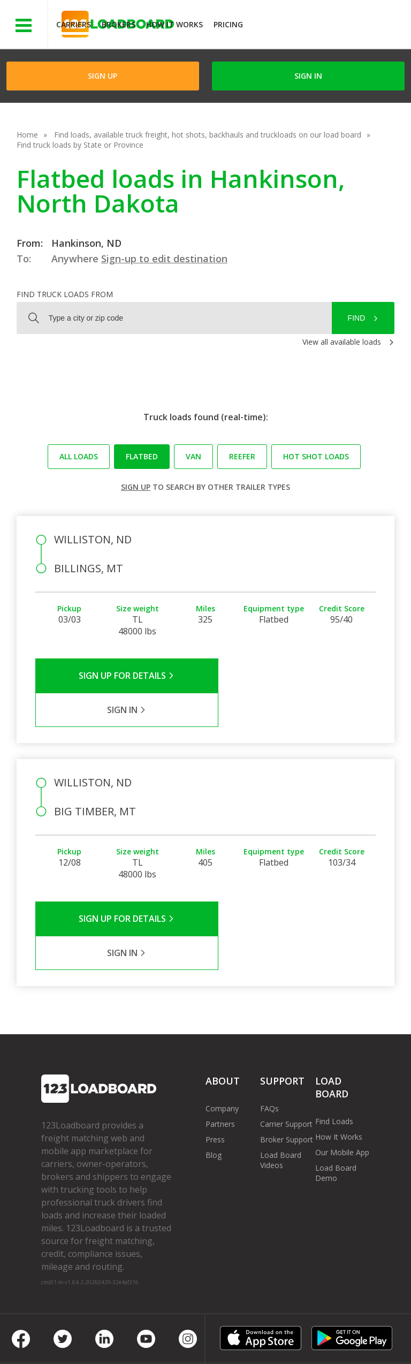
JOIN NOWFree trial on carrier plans (328, 26)
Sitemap (121, 1342)
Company (222, 1040)
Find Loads (334, 1053)
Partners (220, 1055)
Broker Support (286, 1071)
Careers (305, 1332)
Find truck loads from (65, 294)
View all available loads (341, 342)
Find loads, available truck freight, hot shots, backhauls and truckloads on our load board (207, 135)
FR (159, 1342)
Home (27, 135)
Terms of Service (70, 1332)
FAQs (269, 1040)
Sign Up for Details (121, 675)
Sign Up (102, 76)
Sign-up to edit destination (164, 258)
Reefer (242, 456)
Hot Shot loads (316, 456)
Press (215, 1071)
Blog (214, 1086)
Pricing (228, 24)
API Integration (212, 1332)
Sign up (135, 487)
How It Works (174, 24)
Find (357, 318)
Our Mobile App (342, 1084)
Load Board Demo (335, 1104)
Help (264, 1332)
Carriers (73, 24)
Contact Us (68, 1342)
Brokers (118, 24)
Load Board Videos (280, 1091)
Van (193, 456)
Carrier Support (286, 1055)
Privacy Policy (142, 1332)
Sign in (308, 76)
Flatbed (142, 456)
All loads (78, 456)
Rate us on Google (215, 1342)
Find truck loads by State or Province (80, 145)
